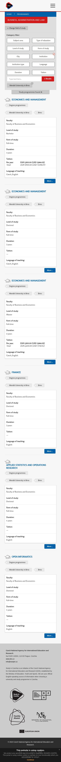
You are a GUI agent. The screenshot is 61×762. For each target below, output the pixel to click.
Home (9, 14)
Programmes (23, 14)
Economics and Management (29, 99)
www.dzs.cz (10, 659)
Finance (16, 372)
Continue (30, 760)
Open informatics (22, 556)
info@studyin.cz (12, 662)
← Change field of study (16, 28)
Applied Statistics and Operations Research (26, 466)
